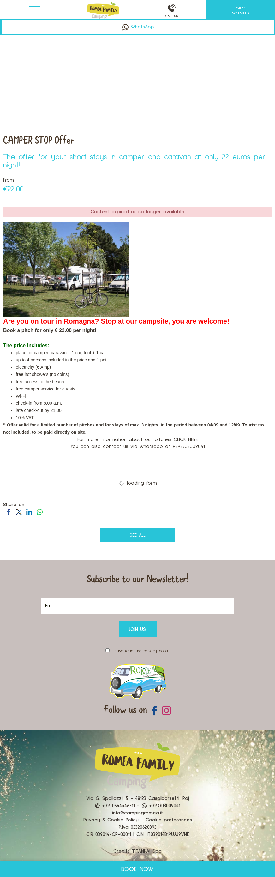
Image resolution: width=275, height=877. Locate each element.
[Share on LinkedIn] (29, 511)
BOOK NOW (137, 869)
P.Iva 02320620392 (138, 827)
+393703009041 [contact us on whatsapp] (161, 805)
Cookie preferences (169, 819)
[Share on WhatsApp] (39, 511)
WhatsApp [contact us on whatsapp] (138, 27)
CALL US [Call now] (172, 11)
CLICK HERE (186, 439)
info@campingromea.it (137, 812)
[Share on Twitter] (19, 511)
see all (138, 535)
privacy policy (156, 651)
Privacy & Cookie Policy (111, 819)
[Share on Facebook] (8, 511)
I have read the (140, 651)
